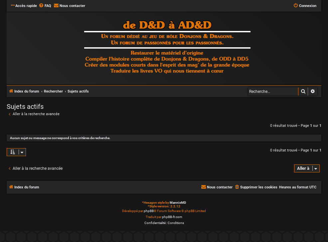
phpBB (149, 211)
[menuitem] (45, 6)
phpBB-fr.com (172, 217)
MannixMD (178, 202)
